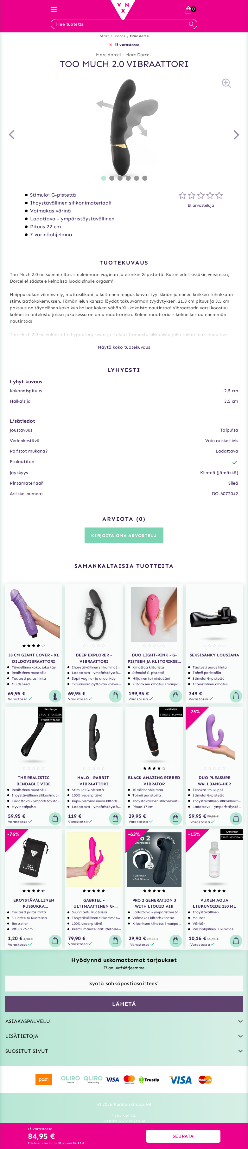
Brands (119, 36)
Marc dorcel (139, 36)
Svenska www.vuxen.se (124, 1121)
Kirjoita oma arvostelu (123, 535)
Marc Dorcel (137, 54)
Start (104, 36)
